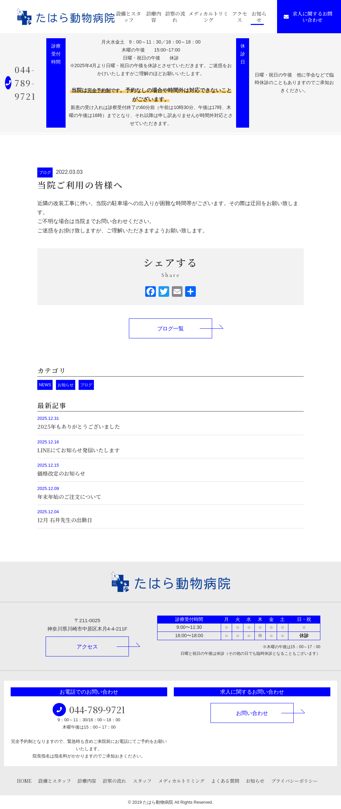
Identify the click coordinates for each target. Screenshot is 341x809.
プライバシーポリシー (294, 780)
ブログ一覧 (170, 328)
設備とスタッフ (128, 17)
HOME (24, 780)
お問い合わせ (252, 713)
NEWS (45, 385)
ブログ (45, 172)
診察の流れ (175, 17)
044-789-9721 (25, 82)
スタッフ (142, 780)
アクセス (239, 17)
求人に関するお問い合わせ (308, 17)
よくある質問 (225, 780)
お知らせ (258, 17)
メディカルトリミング (208, 17)
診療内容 (153, 17)
